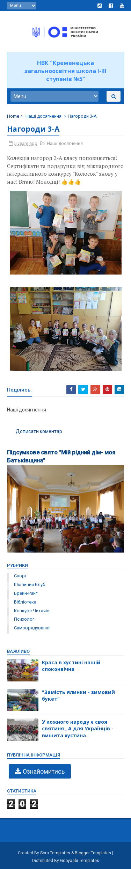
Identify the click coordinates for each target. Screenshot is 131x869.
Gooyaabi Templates (79, 860)
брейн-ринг (25, 593)
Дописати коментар (39, 431)
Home (13, 116)
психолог (24, 619)
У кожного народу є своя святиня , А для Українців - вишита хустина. (78, 728)
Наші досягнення (43, 116)
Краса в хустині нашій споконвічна (71, 666)
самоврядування (32, 627)
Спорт (20, 575)
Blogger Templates (93, 852)
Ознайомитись (44, 771)
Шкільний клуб (29, 584)
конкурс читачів (32, 610)
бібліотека (25, 602)
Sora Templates (55, 852)
